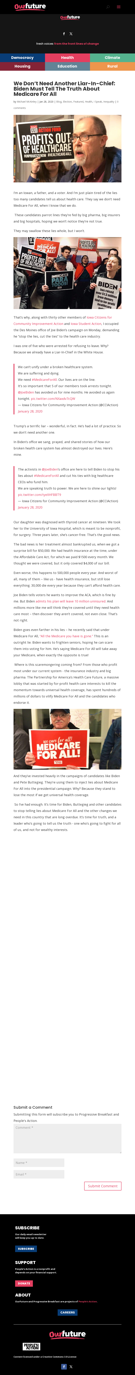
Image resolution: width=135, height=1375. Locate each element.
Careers (67, 1312)
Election (67, 101)
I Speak (98, 101)
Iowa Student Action (86, 324)
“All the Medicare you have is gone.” (66, 636)
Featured (78, 101)
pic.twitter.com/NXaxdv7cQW (53, 398)
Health (88, 101)
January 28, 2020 (30, 411)
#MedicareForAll (44, 379)
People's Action (88, 1301)
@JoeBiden (26, 392)
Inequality (108, 101)
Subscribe (26, 1249)
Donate (24, 1283)
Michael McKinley (27, 101)
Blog (59, 101)
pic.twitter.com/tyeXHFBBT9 (39, 495)
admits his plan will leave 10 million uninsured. (71, 601)
